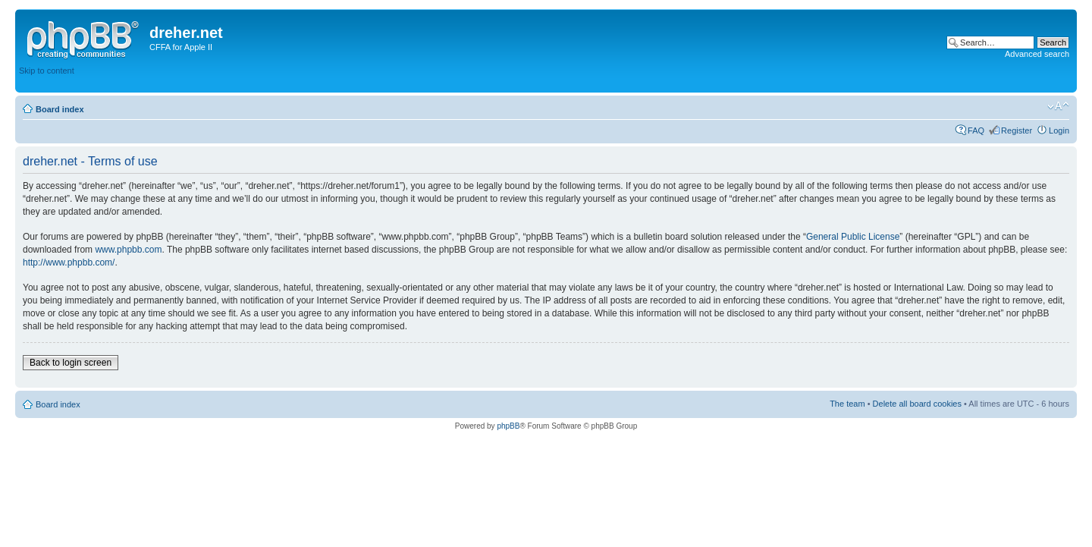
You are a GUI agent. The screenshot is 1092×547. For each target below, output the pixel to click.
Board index (60, 109)
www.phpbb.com (128, 249)
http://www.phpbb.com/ (69, 262)
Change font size (1058, 106)
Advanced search (1037, 53)
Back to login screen (70, 362)
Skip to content (46, 70)
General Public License (852, 236)
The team (847, 403)
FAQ (976, 130)
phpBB (508, 426)
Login (1059, 130)
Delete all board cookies (917, 403)
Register (1016, 130)
